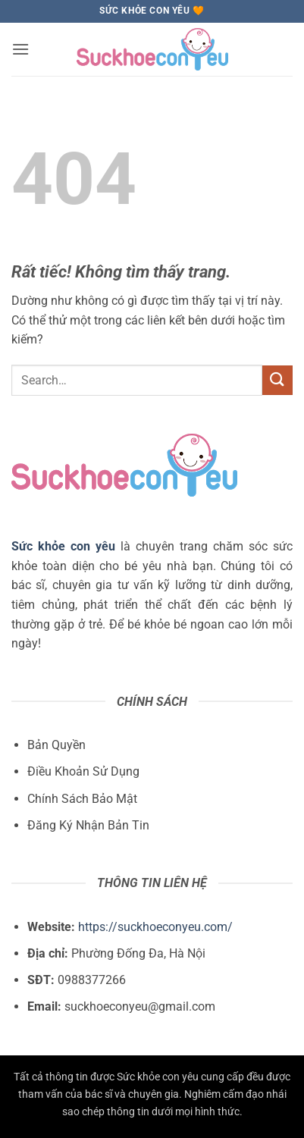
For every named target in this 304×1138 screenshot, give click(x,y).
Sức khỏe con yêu (63, 546)
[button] (20, 48)
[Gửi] (277, 380)
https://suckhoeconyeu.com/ (155, 927)
